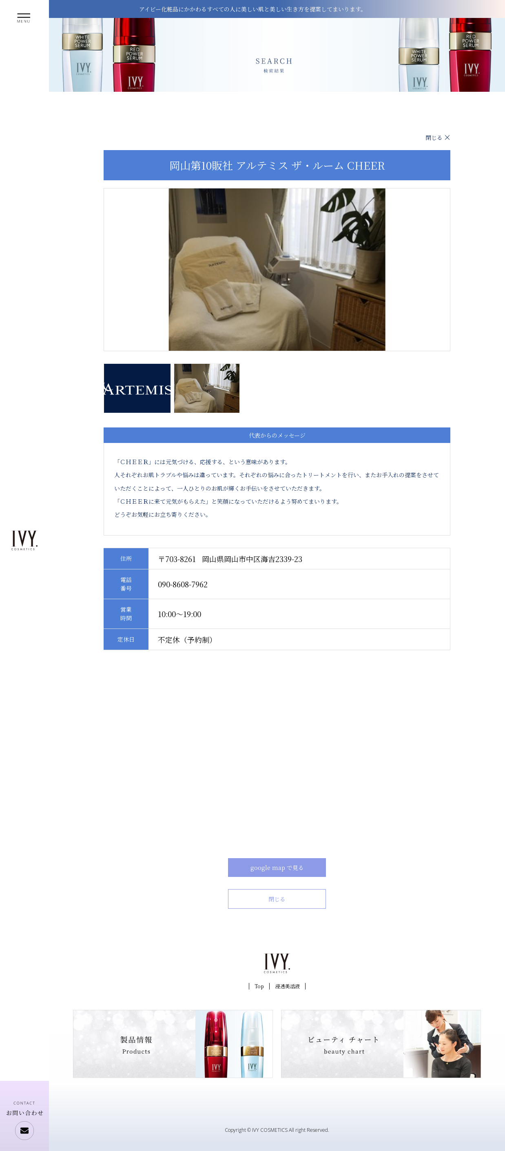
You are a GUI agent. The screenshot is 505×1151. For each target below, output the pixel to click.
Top (259, 986)
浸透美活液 (287, 986)
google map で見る (277, 867)
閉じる (434, 137)
